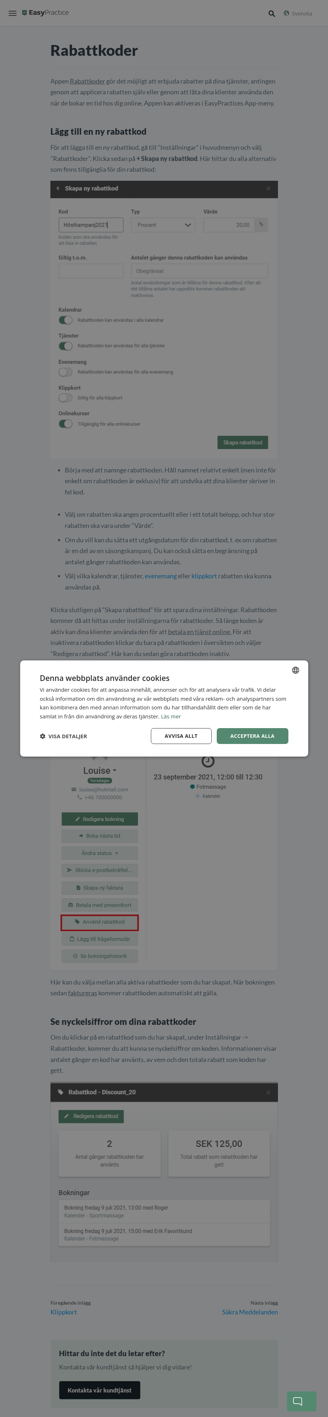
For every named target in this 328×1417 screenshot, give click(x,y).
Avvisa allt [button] (181, 735)
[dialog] (164, 708)
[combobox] (295, 669)
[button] (63, 736)
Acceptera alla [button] (252, 735)
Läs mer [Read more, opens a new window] (171, 716)
